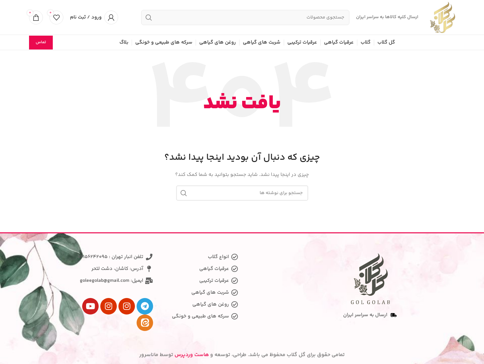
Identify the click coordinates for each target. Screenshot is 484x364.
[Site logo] (442, 17)
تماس (41, 42)
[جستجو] (245, 17)
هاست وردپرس (192, 355)
